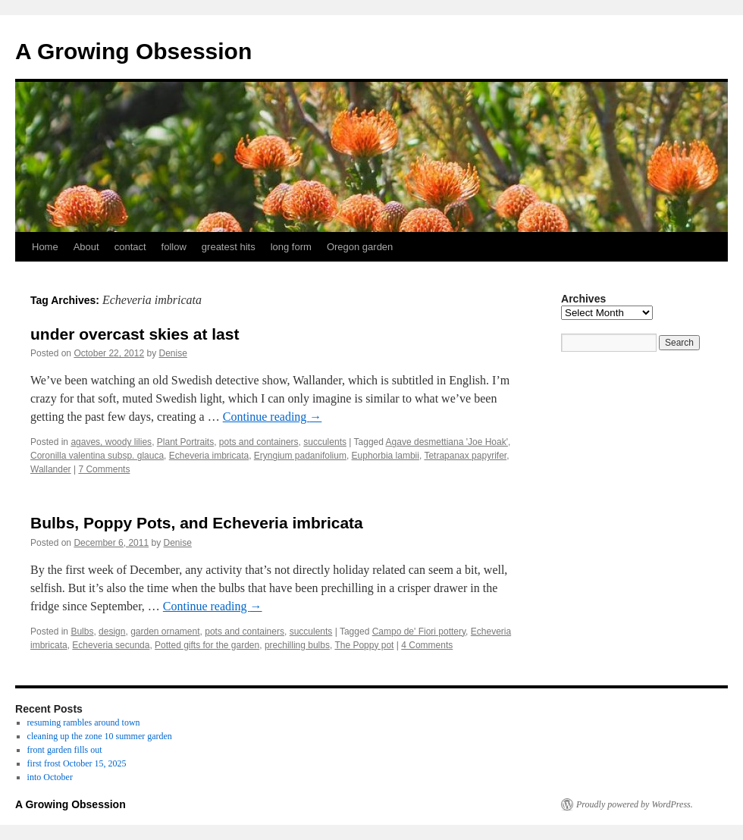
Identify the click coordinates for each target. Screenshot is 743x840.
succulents (324, 442)
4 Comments (427, 645)
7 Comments (104, 469)
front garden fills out (64, 749)
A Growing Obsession (133, 51)
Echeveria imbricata (209, 455)
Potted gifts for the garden (207, 645)
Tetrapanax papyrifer (465, 455)
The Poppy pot (363, 645)
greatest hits (229, 246)
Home (45, 246)
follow (174, 246)
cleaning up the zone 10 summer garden (99, 736)
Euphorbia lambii (385, 455)
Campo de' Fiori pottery (419, 631)
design (112, 631)
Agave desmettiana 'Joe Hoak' (447, 442)
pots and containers (259, 442)
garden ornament (164, 631)
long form (291, 246)
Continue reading (272, 416)
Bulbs (82, 631)
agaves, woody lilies (111, 442)
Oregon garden (360, 246)
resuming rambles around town (83, 722)
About (86, 246)
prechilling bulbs (297, 645)
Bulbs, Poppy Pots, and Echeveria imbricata (196, 522)
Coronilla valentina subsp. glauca (97, 455)
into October (50, 777)
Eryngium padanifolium (300, 455)
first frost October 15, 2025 (77, 763)
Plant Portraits (185, 442)
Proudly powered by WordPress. (634, 804)
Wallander (50, 469)
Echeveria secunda (110, 645)
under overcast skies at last (134, 334)
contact (130, 246)
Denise (173, 353)
